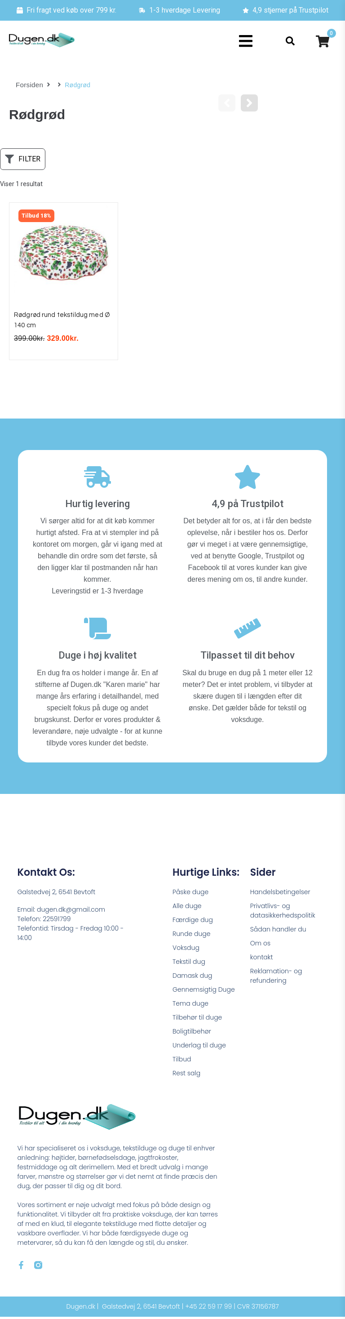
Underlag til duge (199, 1047)
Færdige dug (192, 922)
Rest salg (186, 1075)
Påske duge (190, 894)
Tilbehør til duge (197, 1019)
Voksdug (185, 949)
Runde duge (191, 935)
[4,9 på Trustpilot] (247, 479)
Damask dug (192, 977)
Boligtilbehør (191, 1033)
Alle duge (187, 908)
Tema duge (190, 1005)
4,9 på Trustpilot (247, 506)
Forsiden (28, 85)
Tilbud (181, 1061)
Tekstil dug (188, 963)
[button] (246, 41)
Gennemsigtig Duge (203, 991)
